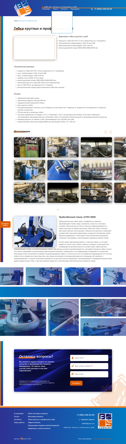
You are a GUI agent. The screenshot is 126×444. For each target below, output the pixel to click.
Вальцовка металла (35, 416)
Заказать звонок (87, 419)
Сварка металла (34, 422)
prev (105, 133)
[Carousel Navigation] (62, 132)
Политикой (31, 383)
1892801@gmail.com (88, 423)
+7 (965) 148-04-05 (97, 11)
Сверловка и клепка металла (39, 428)
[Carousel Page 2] (61, 209)
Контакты (55, 11)
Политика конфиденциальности (103, 438)
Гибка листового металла (38, 413)
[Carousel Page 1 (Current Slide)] (58, 209)
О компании (34, 11)
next (111, 133)
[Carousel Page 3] (64, 209)
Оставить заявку (5, 224)
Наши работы (67, 11)
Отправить (76, 383)
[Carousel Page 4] (68, 209)
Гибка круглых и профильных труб (41, 419)
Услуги (45, 11)
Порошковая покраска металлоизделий (43, 425)
